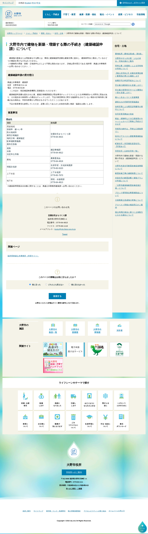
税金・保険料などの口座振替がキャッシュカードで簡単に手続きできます (129, 121)
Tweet (64, 234)
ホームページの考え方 (117, 511)
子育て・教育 (69, 14)
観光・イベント (107, 14)
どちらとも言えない (56, 285)
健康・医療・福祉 (87, 14)
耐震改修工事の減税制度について (129, 173)
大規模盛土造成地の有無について (129, 200)
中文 (38, 3)
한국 (34, 3)
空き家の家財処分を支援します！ (129, 85)
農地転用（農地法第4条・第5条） (129, 54)
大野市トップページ (14, 33)
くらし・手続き (52, 14)
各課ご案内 (27, 511)
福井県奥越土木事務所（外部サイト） (23, 256)
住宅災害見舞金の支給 (124, 114)
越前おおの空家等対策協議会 (127, 102)
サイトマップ (8, 3)
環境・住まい (46, 33)
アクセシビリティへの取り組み (95, 511)
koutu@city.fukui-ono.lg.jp (65, 229)
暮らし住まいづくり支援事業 (127, 97)
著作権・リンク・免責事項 (55, 511)
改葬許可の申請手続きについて (128, 80)
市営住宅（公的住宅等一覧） (127, 151)
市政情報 (141, 14)
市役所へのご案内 (74, 472)
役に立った (36, 285)
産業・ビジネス (125, 14)
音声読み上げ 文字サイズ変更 (133, 3)
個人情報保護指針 (74, 511)
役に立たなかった (78, 285)
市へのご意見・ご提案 (74, 489)
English (28, 3)
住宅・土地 (59, 33)
